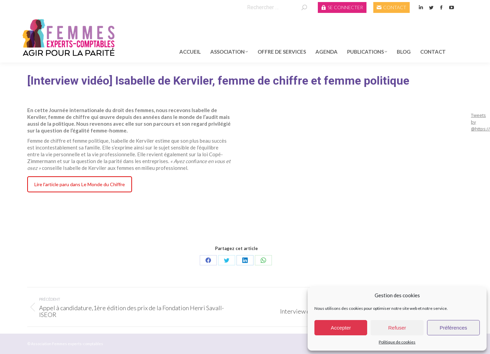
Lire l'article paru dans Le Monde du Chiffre (79, 184)
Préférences (453, 328)
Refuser (397, 328)
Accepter (341, 328)
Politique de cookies (397, 341)
